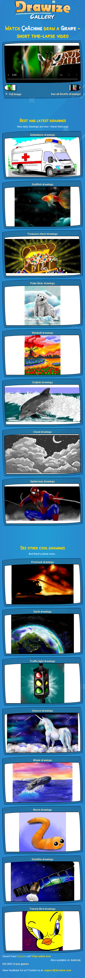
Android (75, 960)
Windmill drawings (42, 332)
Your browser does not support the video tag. (42, 63)
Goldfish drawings (42, 184)
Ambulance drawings (42, 134)
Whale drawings (42, 760)
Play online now (41, 956)
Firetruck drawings (42, 562)
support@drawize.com (57, 970)
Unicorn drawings (42, 710)
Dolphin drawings (42, 382)
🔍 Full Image (13, 94)
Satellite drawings (42, 859)
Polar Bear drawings (42, 283)
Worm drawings (42, 809)
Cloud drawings (42, 431)
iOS (4, 963)
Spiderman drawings (42, 481)
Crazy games (21, 963)
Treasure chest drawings (42, 233)
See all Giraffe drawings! (66, 94)
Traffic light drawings (42, 661)
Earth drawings (43, 611)
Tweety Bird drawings (42, 908)
